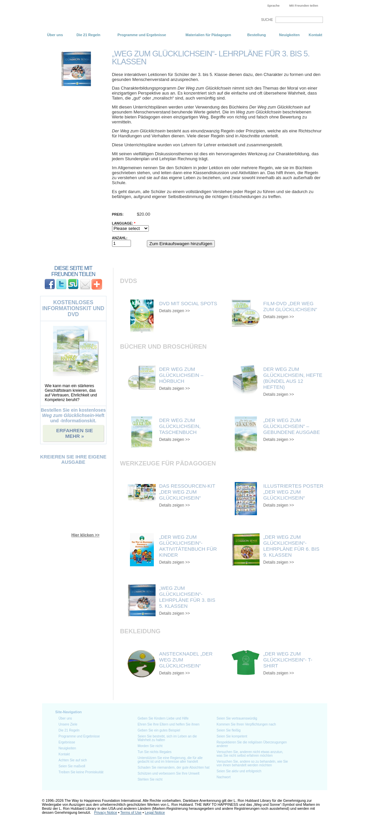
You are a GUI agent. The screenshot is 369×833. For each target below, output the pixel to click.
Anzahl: (120, 238)
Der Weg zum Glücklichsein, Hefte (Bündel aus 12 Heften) (292, 378)
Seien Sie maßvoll (72, 766)
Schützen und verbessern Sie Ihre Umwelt (169, 773)
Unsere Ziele (68, 724)
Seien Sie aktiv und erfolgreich (238, 771)
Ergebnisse (67, 742)
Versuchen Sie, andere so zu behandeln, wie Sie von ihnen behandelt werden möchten (252, 763)
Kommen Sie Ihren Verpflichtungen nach (246, 724)
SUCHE (267, 20)
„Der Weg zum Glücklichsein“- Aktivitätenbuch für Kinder (188, 546)
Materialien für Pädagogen (208, 35)
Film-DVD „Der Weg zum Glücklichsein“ (290, 306)
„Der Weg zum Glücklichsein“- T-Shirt (287, 659)
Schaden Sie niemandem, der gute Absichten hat (174, 767)
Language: (124, 223)
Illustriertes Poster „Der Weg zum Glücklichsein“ (293, 492)
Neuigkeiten (289, 35)
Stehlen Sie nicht (150, 779)
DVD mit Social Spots (188, 303)
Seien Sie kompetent (231, 736)
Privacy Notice (105, 812)
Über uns (55, 35)
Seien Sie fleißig (228, 730)
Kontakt (315, 35)
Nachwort (223, 777)
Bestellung (256, 35)
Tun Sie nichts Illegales (154, 752)
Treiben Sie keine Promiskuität (81, 772)
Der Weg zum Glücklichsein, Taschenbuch (180, 426)
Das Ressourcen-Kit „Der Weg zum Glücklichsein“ (187, 492)
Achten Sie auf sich (73, 760)
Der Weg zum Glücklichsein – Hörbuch (181, 375)
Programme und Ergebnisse (141, 35)
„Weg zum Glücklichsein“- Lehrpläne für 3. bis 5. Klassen (187, 597)
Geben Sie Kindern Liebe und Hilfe (163, 718)
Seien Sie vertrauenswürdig (236, 718)
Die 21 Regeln (88, 35)
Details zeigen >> (174, 311)
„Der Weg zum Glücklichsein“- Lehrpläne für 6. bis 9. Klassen (291, 546)
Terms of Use (131, 812)
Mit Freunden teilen (303, 5)
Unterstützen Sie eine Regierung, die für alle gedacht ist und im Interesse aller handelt (170, 759)
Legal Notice (155, 812)
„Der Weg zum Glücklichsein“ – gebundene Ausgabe (291, 426)
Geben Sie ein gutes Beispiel (159, 730)
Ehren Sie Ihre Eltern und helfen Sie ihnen (169, 724)
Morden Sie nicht (150, 746)
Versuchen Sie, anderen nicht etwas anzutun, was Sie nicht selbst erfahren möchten (249, 753)
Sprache (273, 5)
